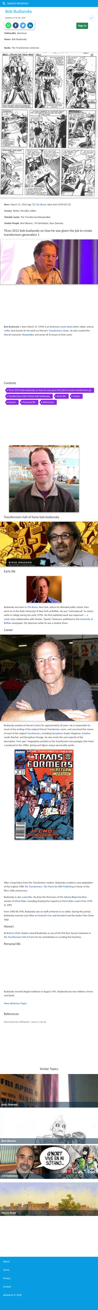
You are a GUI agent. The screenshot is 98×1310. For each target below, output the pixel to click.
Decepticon (57, 733)
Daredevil (62, 915)
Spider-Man (81, 915)
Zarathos (82, 897)
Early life (61, 396)
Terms (6, 1269)
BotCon (10, 933)
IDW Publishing (66, 886)
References (48, 402)
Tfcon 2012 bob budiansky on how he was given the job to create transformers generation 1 (49, 391)
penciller (27, 897)
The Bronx (41, 204)
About (6, 1261)
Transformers (55, 330)
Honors (12, 402)
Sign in (82, 25)
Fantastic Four (45, 915)
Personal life (29, 402)
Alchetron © (12, 1295)
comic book (66, 326)
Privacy (6, 1278)
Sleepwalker (28, 334)
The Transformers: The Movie (39, 886)
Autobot (86, 733)
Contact (7, 1286)
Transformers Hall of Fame (21, 937)
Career (76, 396)
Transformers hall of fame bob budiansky (29, 396)
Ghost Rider (20, 901)
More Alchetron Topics (15, 1003)
